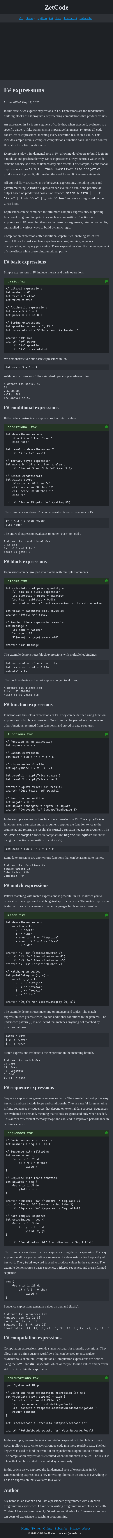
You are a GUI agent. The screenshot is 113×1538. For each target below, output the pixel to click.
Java (58, 18)
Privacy (75, 1528)
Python (42, 18)
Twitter (36, 1528)
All (21, 18)
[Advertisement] (56, 51)
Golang (30, 18)
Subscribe (86, 18)
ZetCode (56, 7)
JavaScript (70, 18)
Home (25, 1528)
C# (51, 18)
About (86, 1528)
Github (47, 1528)
